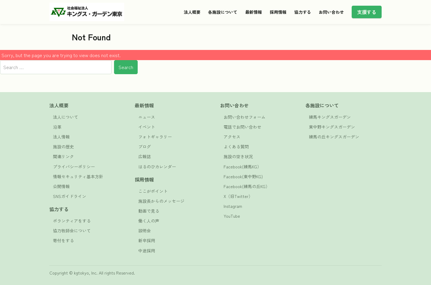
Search (126, 67)
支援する (366, 12)
